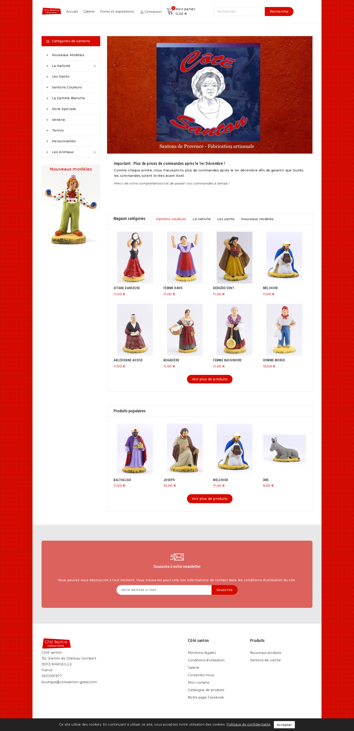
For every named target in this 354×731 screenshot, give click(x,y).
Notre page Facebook (206, 697)
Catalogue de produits (206, 690)
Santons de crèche (265, 660)
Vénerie (58, 120)
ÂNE (266, 480)
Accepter (284, 724)
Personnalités (64, 141)
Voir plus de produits (210, 379)
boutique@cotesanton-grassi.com (69, 682)
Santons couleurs (67, 87)
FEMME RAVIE (173, 288)
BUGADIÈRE (171, 360)
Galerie (207, 11)
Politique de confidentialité (248, 724)
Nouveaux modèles (68, 55)
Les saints (61, 76)
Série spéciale (64, 109)
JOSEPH (169, 480)
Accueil (190, 11)
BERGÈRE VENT (223, 288)
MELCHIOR (270, 288)
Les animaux (74, 152)
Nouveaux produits (265, 653)
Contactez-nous (201, 675)
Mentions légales (202, 653)
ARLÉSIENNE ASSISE (128, 360)
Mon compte (198, 682)
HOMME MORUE (274, 360)
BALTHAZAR (122, 480)
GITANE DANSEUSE (127, 288)
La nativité (74, 66)
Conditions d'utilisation (206, 660)
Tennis (58, 130)
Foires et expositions (235, 11)
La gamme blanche (68, 98)
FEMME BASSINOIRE (227, 360)
